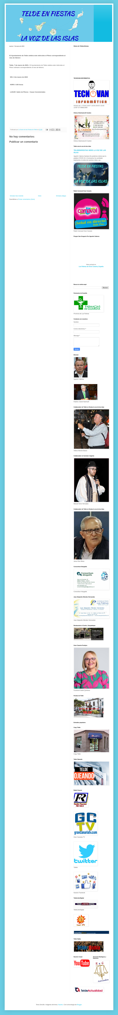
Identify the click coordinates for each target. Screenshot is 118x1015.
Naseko (60, 1004)
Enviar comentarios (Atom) (26, 199)
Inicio (39, 196)
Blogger (79, 1004)
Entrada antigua (61, 196)
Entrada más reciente (16, 196)
